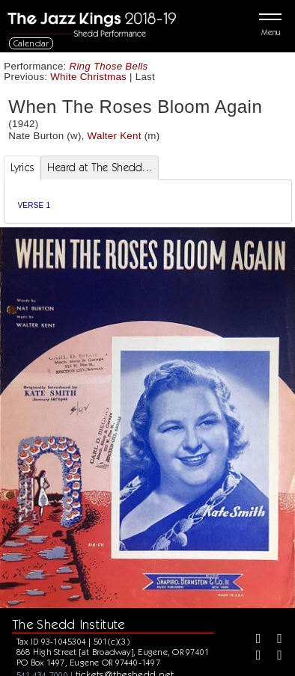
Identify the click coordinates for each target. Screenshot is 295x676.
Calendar (31, 43)
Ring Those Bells (109, 66)
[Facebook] (253, 640)
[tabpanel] (147, 201)
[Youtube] (274, 656)
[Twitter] (274, 640)
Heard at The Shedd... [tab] (99, 167)
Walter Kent (115, 135)
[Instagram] (253, 656)
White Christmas (88, 76)
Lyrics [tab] (22, 167)
